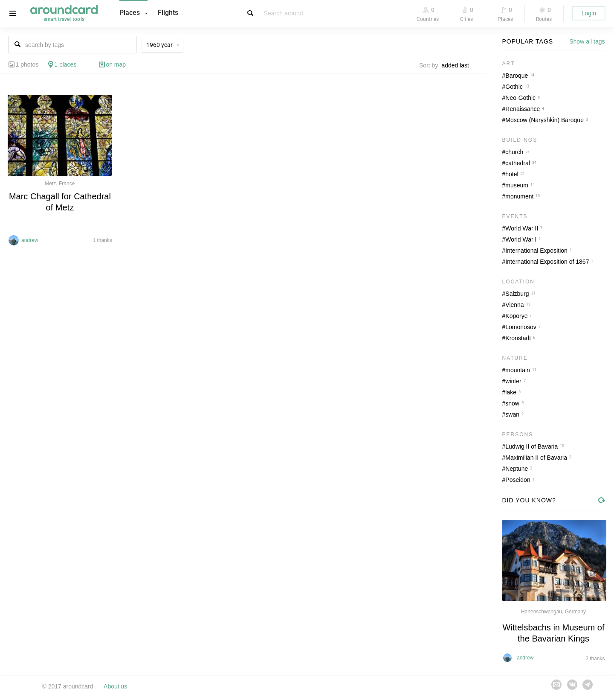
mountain (517, 370)
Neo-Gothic (520, 98)
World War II (521, 228)
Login (589, 13)
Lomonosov (520, 327)
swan (512, 414)
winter (513, 381)
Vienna (514, 305)
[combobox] (457, 65)
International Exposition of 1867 (547, 262)
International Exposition (536, 251)
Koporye (516, 316)
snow (512, 403)
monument (519, 196)
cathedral (517, 163)
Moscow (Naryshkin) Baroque (544, 120)
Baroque (516, 76)
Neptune (516, 469)
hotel (511, 174)
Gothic (513, 87)
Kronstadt (518, 338)
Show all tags (587, 41)
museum (516, 185)
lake (510, 392)
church (514, 152)
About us (115, 686)
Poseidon (517, 480)
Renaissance (522, 109)
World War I (520, 239)
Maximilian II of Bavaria (536, 458)
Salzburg (517, 294)
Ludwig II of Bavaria (531, 446)
